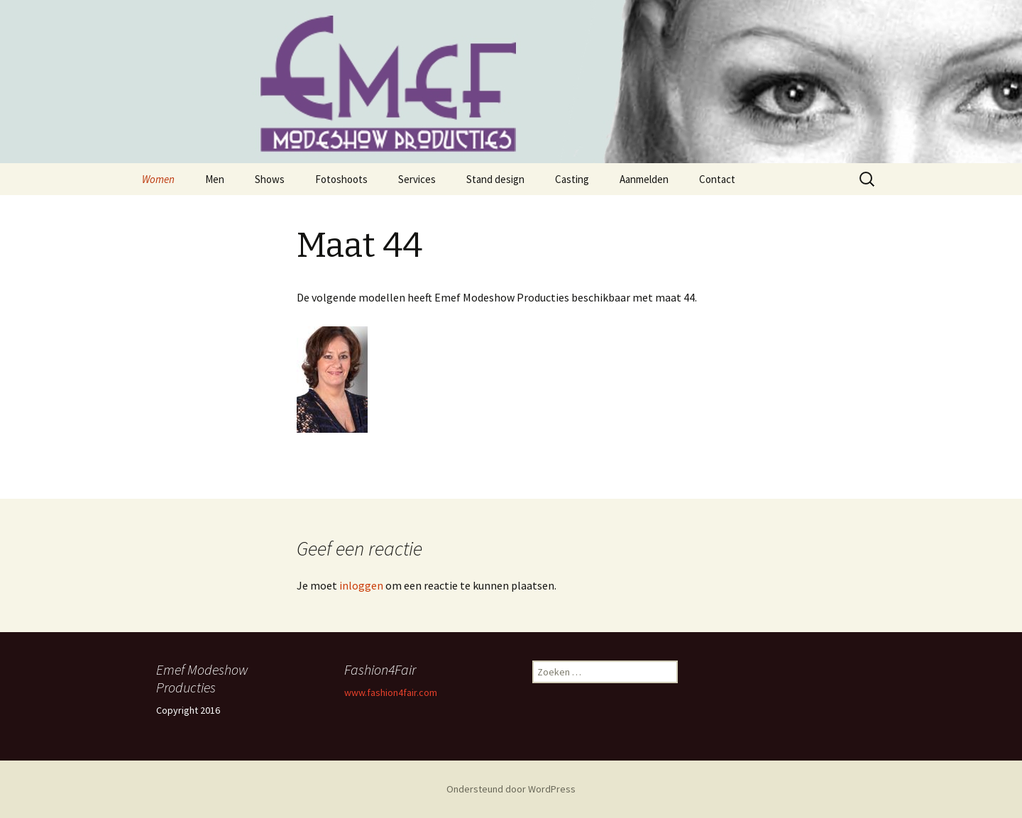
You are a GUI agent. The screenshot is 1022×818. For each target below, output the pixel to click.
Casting (572, 179)
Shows (270, 179)
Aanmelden (644, 179)
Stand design (495, 179)
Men (214, 179)
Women (158, 179)
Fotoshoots (341, 179)
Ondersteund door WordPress (511, 789)
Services (417, 179)
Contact (717, 179)
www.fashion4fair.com (390, 692)
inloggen (361, 585)
